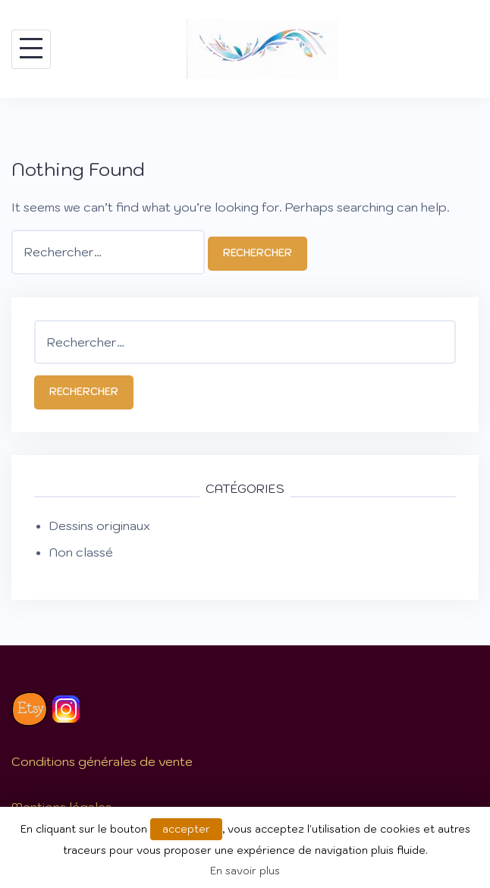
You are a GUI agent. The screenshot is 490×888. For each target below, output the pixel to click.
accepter (186, 829)
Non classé (81, 552)
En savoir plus (245, 870)
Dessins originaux (99, 525)
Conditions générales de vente (102, 761)
